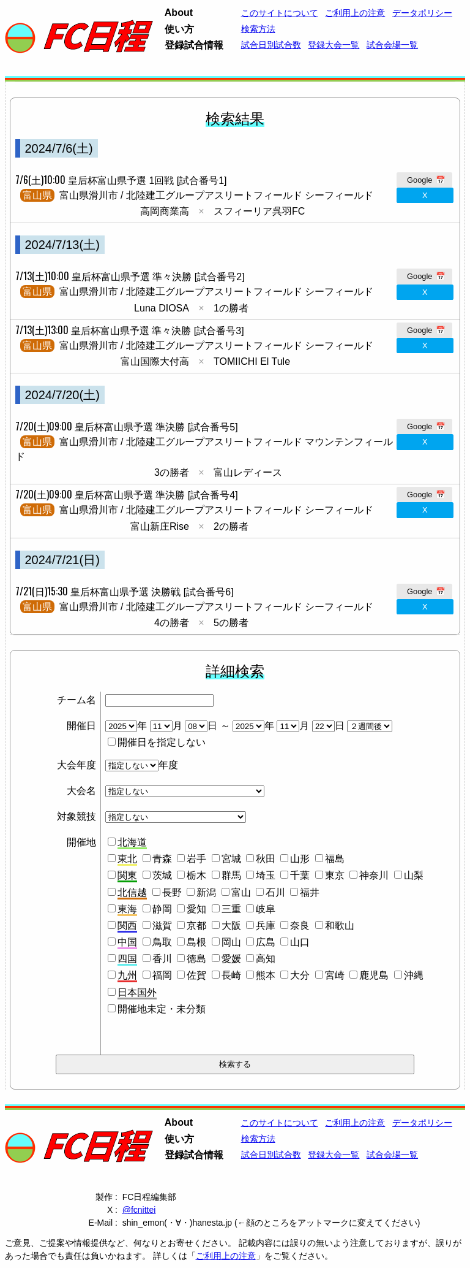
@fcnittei (139, 1210)
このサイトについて (279, 13)
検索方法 (258, 29)
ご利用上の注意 (355, 13)
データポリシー (422, 13)
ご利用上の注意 (226, 1256)
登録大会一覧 (333, 45)
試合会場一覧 (392, 45)
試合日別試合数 (271, 45)
